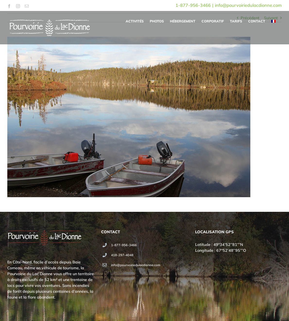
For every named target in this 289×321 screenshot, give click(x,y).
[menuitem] (273, 21)
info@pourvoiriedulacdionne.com (248, 5)
